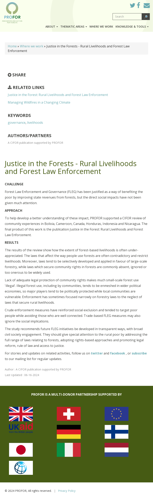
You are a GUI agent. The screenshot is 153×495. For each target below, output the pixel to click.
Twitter (135, 6)
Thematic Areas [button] (73, 26)
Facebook (141, 6)
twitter (97, 353)
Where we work (101, 26)
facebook (118, 353)
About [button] (51, 26)
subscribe (139, 353)
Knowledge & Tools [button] (132, 26)
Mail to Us (147, 5)
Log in (121, 4)
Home (12, 46)
